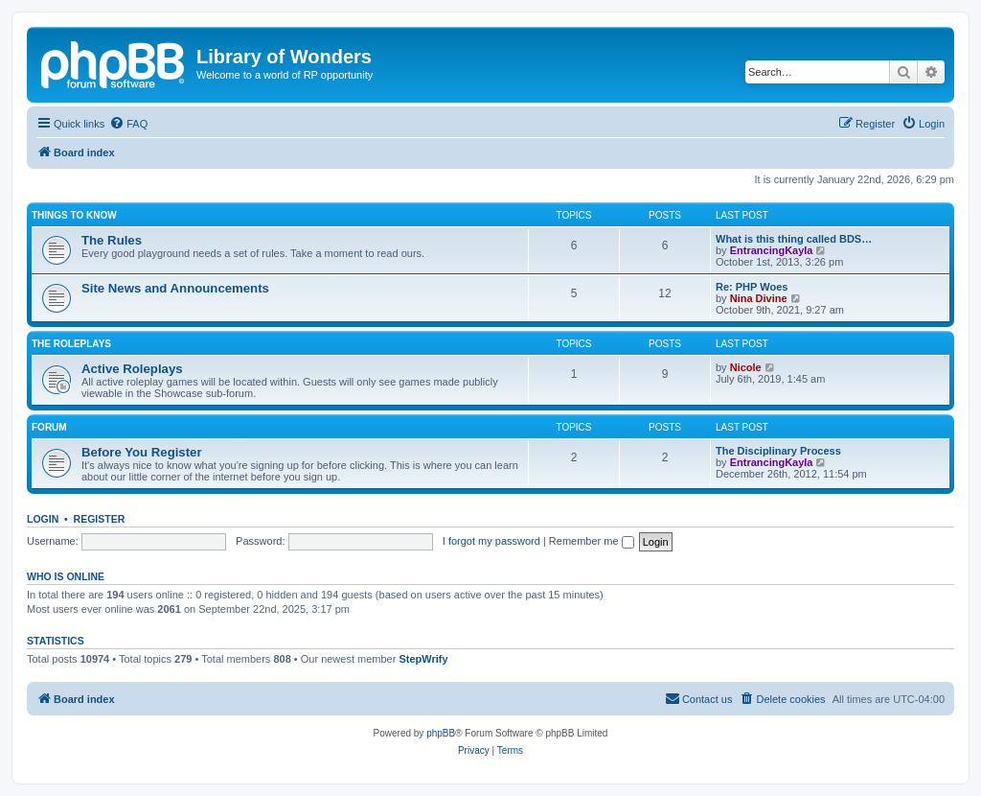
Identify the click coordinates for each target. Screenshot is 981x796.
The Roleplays (71, 344)
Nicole (746, 367)
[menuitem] (128, 123)
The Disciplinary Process (778, 451)
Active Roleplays (132, 369)
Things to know (74, 215)
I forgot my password (491, 541)
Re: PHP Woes (751, 287)
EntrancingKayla (771, 250)
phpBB (440, 733)
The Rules (111, 240)
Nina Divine (758, 298)
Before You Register (141, 452)
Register (99, 519)
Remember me (591, 541)
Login (42, 519)
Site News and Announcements (175, 288)
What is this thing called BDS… (794, 239)
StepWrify (423, 659)
